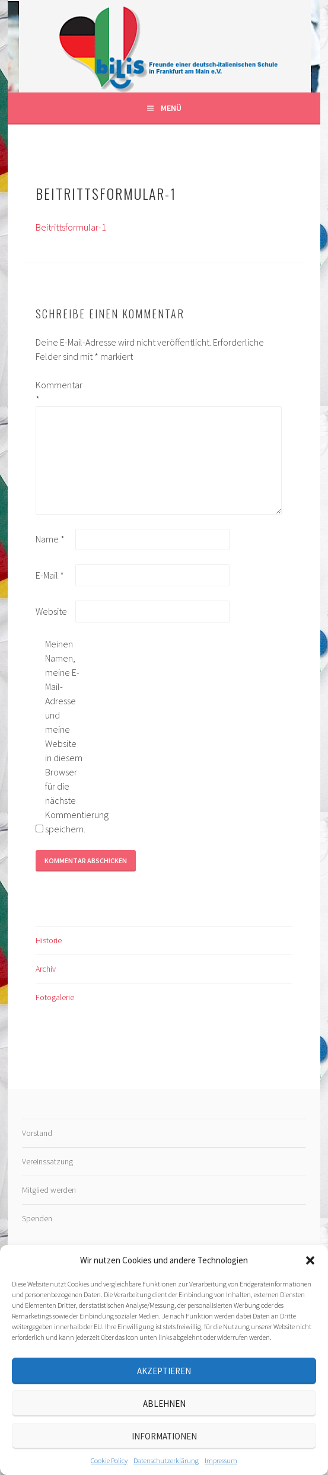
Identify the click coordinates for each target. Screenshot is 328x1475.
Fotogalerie (55, 997)
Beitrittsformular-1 (71, 227)
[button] (310, 1260)
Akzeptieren (164, 1371)
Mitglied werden (49, 1190)
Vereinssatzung (47, 1161)
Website (51, 611)
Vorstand (37, 1133)
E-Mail (50, 575)
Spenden (37, 1218)
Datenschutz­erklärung (166, 1460)
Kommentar (55, 392)
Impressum (221, 1460)
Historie (49, 940)
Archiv (46, 968)
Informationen (164, 1436)
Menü (171, 108)
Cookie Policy (109, 1460)
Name (50, 539)
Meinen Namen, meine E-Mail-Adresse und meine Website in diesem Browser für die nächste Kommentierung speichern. (64, 736)
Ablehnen (164, 1403)
